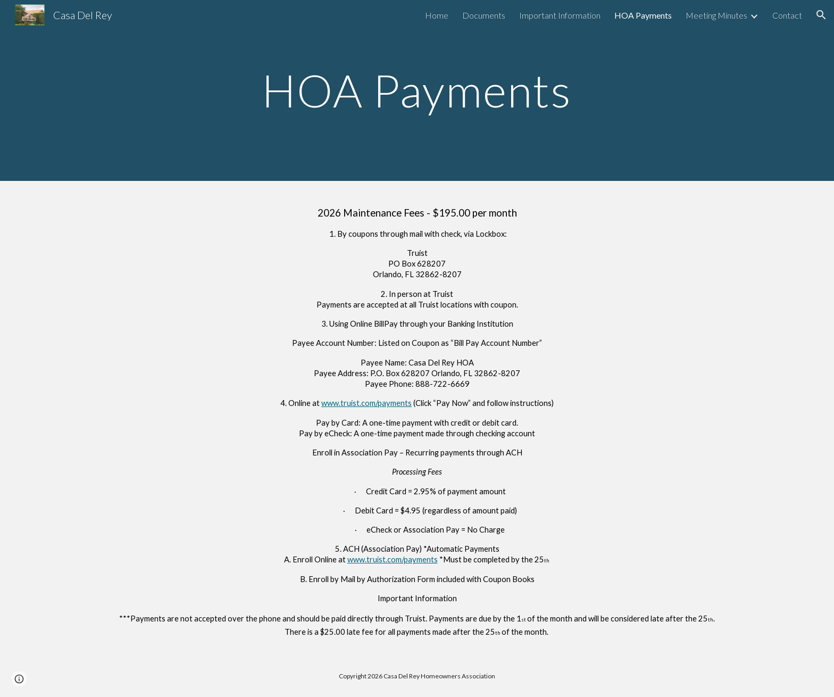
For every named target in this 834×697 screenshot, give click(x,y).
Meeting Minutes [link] (716, 15)
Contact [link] (787, 15)
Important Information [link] (560, 15)
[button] (821, 15)
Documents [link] (483, 15)
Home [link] (436, 15)
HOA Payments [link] (643, 15)
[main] (417, 90)
